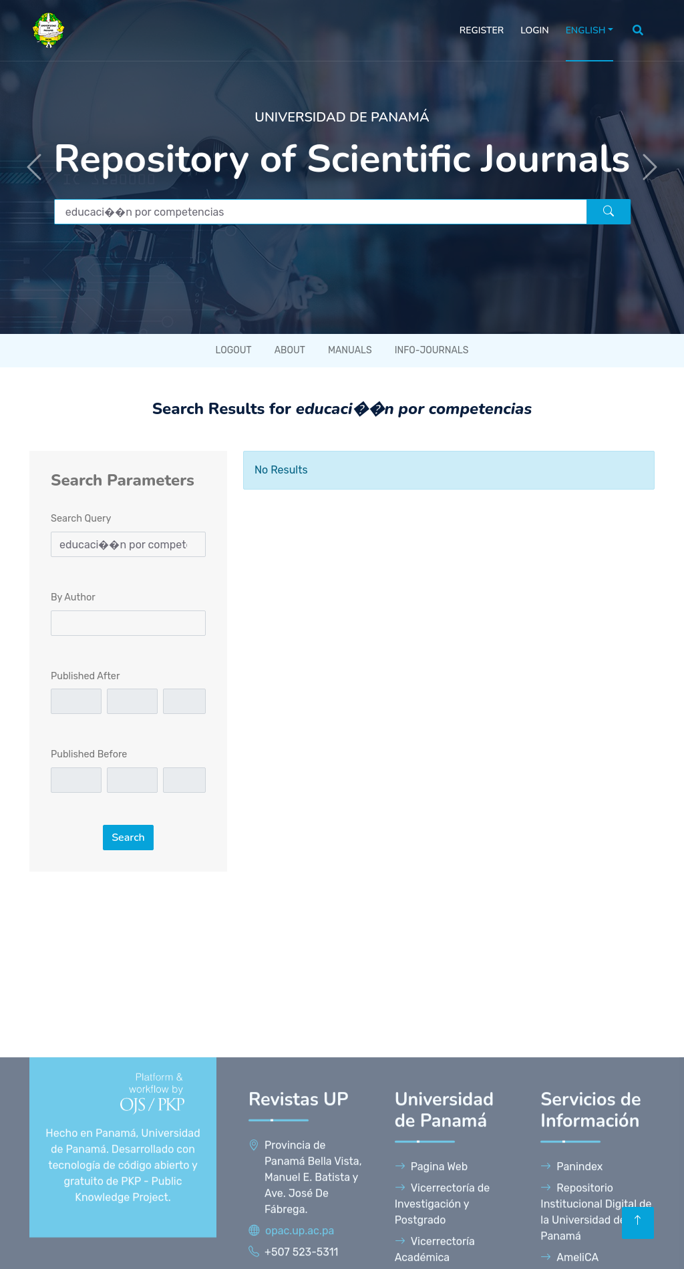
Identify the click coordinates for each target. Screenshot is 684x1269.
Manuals (350, 350)
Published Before (89, 754)
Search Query (81, 518)
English (586, 30)
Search (128, 837)
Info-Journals (432, 350)
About (290, 350)
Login (534, 30)
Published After (85, 676)
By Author (73, 597)
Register (482, 30)
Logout (234, 350)
